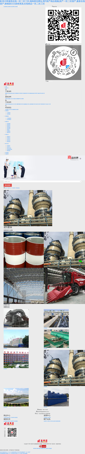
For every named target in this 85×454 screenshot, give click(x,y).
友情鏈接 (50, 448)
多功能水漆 (14, 98)
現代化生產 (9, 148)
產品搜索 (7, 185)
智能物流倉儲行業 (32, 93)
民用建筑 (7, 109)
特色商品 (16, 417)
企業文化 (8, 146)
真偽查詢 (8, 124)
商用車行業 (21, 93)
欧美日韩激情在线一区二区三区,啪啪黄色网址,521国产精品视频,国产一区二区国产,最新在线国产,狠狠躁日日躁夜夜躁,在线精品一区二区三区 (42, 2)
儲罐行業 (7, 104)
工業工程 (10, 109)
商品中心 (7, 87)
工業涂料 (5, 417)
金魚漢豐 (12, 6)
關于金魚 (7, 143)
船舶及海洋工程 (12, 104)
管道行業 (36, 104)
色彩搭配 (8, 127)
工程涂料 (12, 417)
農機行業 (17, 93)
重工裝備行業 (38, 93)
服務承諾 (8, 132)
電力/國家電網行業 (18, 104)
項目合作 (8, 140)
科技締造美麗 (9, 149)
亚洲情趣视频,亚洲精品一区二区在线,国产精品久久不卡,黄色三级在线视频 (13, 453)
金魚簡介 (8, 145)
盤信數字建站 (58, 443)
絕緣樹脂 (14, 109)
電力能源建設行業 (25, 104)
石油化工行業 (48, 104)
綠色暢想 (7, 152)
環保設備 (10, 93)
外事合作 (8, 137)
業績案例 (7, 116)
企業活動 (8, 114)
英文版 (20, 6)
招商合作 (7, 134)
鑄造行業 (43, 93)
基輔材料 (18, 98)
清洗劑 (17, 109)
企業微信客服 (48, 6)
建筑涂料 (8, 417)
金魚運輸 (5, 6)
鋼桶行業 (7, 93)
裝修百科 (8, 126)
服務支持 (7, 121)
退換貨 (8, 129)
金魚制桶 (8, 6)
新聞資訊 (7, 110)
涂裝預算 (8, 128)
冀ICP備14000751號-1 (47, 443)
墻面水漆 (7, 98)
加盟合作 (8, 136)
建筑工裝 (10, 98)
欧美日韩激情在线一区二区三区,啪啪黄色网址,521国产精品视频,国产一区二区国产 (15, 452)
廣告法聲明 (46, 448)
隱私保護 (38, 448)
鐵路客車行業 (26, 93)
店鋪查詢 (8, 131)
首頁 (6, 86)
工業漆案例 (9, 118)
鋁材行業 (14, 93)
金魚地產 (16, 6)
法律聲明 (42, 448)
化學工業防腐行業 (42, 104)
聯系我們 (8, 141)
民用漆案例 (9, 119)
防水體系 (22, 98)
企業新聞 (8, 112)
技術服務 (8, 123)
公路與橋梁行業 (32, 104)
